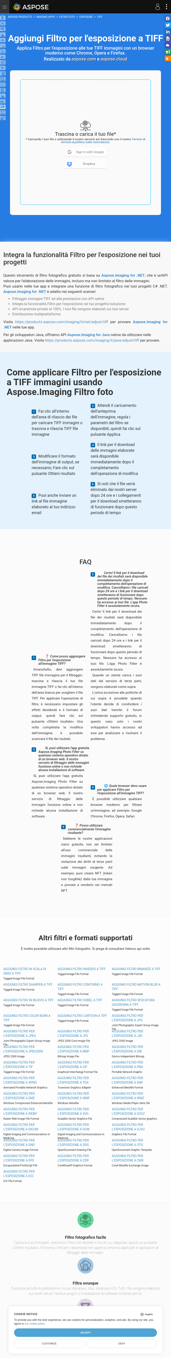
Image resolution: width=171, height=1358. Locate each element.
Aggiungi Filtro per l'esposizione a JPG (127, 1018)
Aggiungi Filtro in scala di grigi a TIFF (24, 971)
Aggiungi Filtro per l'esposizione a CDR (73, 1158)
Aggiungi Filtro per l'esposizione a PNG (127, 1065)
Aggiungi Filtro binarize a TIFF (136, 969)
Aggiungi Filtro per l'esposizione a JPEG (19, 1034)
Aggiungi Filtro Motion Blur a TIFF (136, 987)
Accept (85, 1332)
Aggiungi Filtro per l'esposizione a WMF (74, 1096)
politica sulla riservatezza (92, 142)
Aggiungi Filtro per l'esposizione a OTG (127, 1143)
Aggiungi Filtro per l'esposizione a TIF (19, 1065)
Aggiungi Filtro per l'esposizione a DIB (127, 1049)
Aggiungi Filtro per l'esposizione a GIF (73, 1065)
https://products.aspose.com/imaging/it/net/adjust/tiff (61, 322)
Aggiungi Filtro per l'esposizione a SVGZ (128, 1111)
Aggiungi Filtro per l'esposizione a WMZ (128, 1096)
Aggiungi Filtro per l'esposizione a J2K (127, 1034)
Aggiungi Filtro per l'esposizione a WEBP (20, 1111)
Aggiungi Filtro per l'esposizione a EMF (127, 1080)
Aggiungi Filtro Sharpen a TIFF (28, 984)
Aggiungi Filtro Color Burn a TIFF (27, 1018)
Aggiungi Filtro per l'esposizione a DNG (19, 1143)
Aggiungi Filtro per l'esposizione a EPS (19, 1158)
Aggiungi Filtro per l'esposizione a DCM (74, 1127)
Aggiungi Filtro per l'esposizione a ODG (73, 1143)
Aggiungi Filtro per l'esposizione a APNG (20, 1080)
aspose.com (84, 59)
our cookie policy (35, 1323)
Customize (49, 1343)
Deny (121, 1343)
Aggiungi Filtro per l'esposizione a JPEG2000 (23, 1049)
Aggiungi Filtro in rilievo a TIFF (28, 1000)
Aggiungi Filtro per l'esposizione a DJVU (128, 1127)
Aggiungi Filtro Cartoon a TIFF (82, 1015)
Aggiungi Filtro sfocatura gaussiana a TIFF (133, 1002)
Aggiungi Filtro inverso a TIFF (82, 969)
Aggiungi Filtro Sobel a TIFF (80, 1000)
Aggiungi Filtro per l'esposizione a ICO (19, 1174)
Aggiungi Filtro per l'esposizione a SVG (73, 1111)
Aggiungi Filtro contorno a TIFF (80, 987)
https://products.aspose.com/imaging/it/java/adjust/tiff (92, 340)
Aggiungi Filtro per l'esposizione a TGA (73, 1080)
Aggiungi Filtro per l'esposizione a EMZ (19, 1096)
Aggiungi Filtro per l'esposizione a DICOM (20, 1127)
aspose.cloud (114, 59)
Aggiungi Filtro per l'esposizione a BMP (73, 1049)
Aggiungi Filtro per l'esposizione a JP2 (73, 1034)
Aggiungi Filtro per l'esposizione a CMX (128, 1158)
